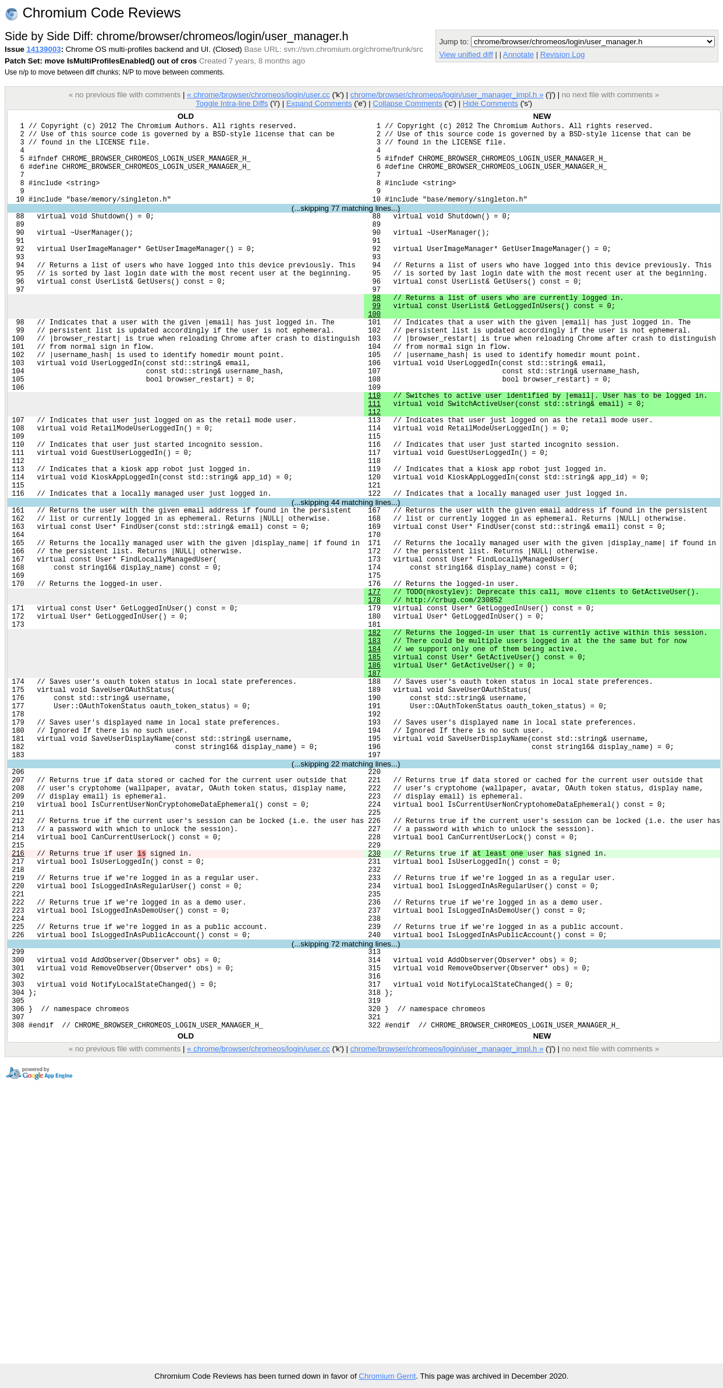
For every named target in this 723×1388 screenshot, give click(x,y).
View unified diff (465, 54)
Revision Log (562, 54)
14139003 (44, 49)
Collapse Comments (407, 103)
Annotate (518, 54)
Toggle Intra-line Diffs (232, 103)
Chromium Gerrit (387, 1376)
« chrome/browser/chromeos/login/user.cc (258, 94)
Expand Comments (319, 103)
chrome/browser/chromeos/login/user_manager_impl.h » (447, 94)
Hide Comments (490, 103)
